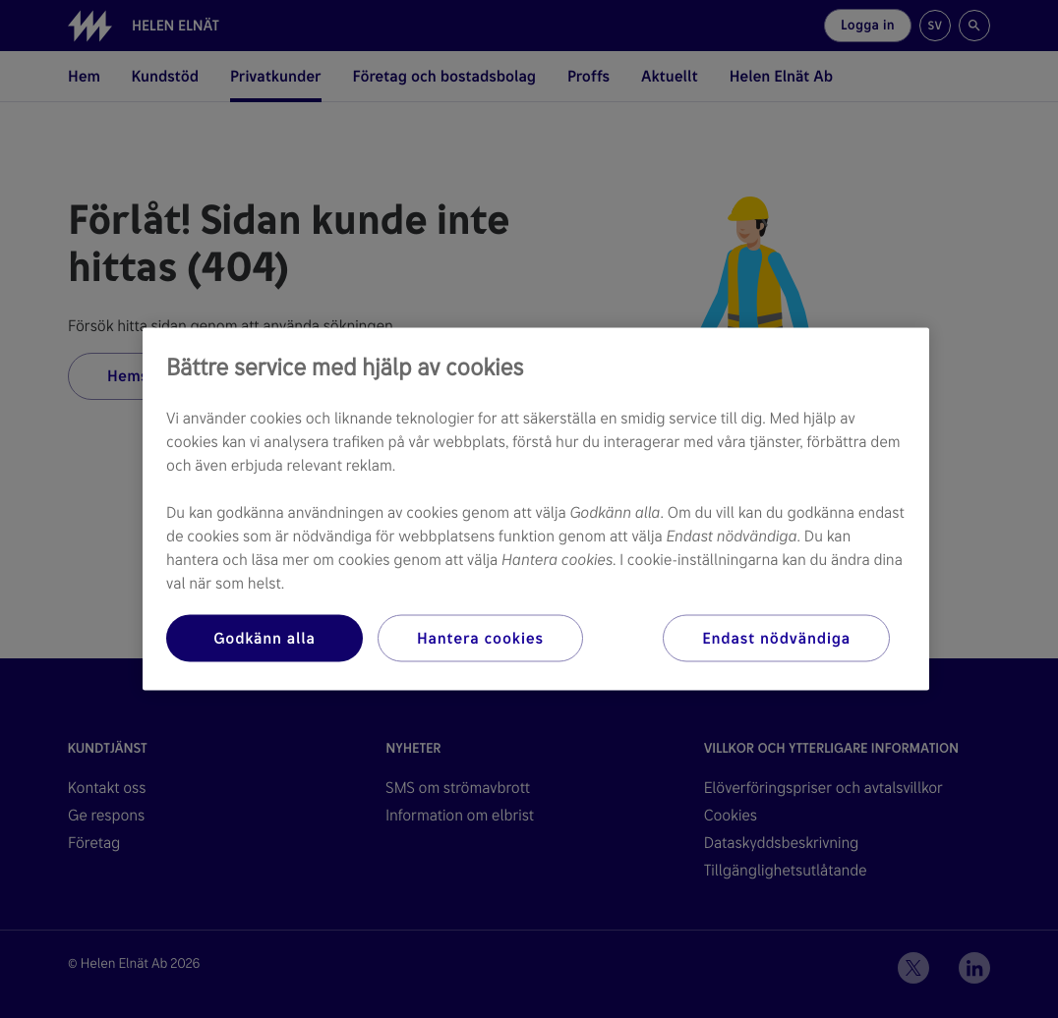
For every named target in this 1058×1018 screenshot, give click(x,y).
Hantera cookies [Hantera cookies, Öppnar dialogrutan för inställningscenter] (480, 638)
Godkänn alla (264, 638)
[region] (536, 509)
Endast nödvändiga (776, 638)
